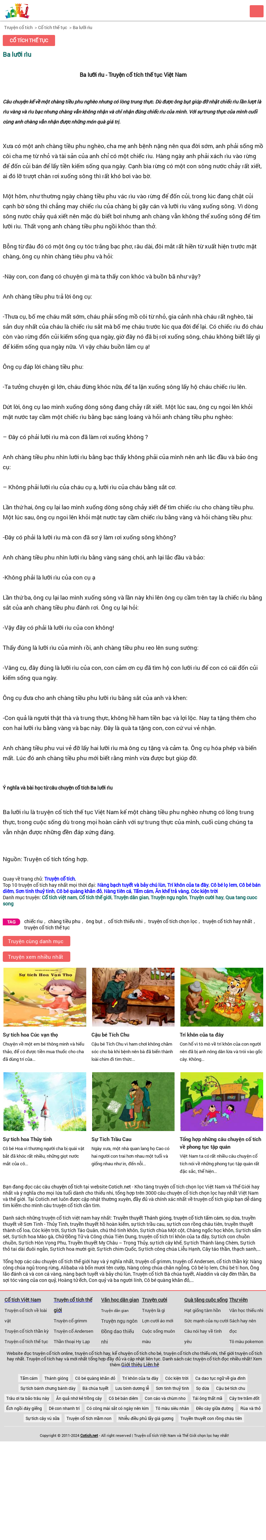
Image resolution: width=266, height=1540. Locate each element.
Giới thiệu (131, 1364)
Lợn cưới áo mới (157, 1321)
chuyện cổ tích (66, 1187)
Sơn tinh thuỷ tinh (172, 1388)
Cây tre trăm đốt (244, 1398)
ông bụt (94, 921)
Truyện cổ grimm (70, 1321)
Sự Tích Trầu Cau (111, 1139)
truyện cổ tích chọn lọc (172, 921)
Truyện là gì (153, 1310)
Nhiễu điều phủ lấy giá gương (146, 1418)
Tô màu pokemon (246, 1341)
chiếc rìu (33, 921)
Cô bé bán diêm (123, 1398)
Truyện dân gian (114, 1310)
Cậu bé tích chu (230, 1388)
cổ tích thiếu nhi (125, 921)
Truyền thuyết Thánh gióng (142, 1218)
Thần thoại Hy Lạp (72, 1341)
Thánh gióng (56, 1378)
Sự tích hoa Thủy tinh (27, 1139)
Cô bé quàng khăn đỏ (95, 1378)
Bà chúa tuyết (95, 1388)
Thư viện (238, 1299)
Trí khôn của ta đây (202, 1034)
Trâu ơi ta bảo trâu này (27, 1398)
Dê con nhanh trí (64, 1408)
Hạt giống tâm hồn (202, 1310)
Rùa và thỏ (250, 1408)
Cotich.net (119, 1187)
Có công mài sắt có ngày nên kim (118, 1408)
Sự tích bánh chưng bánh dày (48, 1388)
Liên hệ (151, 1364)
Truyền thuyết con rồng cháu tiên (211, 1418)
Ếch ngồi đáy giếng (24, 1408)
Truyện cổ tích (18, 27)
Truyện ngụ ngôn (119, 1321)
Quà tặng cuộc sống (206, 1299)
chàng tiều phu (64, 921)
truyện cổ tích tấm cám (198, 1218)
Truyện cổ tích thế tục (26, 1341)
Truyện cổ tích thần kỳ (27, 1331)
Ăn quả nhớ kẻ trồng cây (79, 1398)
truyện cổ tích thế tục (47, 927)
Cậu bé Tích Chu (110, 1034)
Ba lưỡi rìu (82, 27)
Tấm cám (28, 1378)
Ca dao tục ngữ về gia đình (220, 1378)
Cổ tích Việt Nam (23, 1299)
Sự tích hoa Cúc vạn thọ (30, 1034)
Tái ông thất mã (207, 1398)
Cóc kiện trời (176, 1378)
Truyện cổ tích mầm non (89, 1418)
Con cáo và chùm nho (165, 1398)
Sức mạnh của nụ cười (206, 1321)
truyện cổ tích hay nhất (227, 921)
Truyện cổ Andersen (73, 1331)
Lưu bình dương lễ (132, 1388)
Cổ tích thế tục (52, 27)
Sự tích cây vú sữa (43, 1418)
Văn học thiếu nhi (246, 1310)
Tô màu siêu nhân (172, 1408)
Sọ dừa (202, 1388)
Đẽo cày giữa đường (214, 1408)
